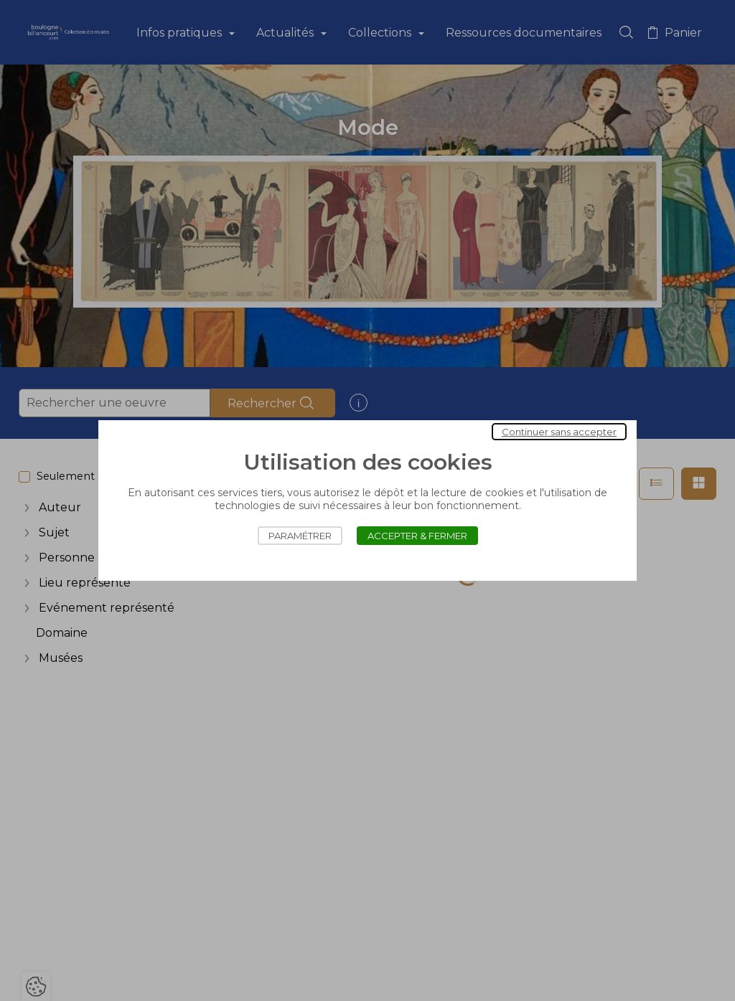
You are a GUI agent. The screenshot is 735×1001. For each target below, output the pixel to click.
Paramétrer (300, 535)
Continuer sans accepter (559, 431)
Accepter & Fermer (417, 535)
